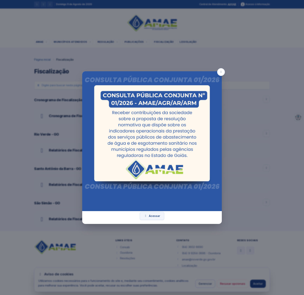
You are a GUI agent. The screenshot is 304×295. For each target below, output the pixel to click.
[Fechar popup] (221, 72)
